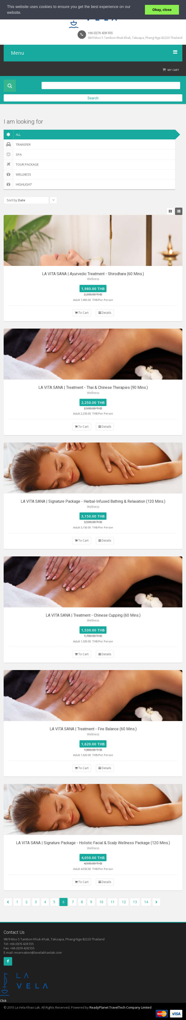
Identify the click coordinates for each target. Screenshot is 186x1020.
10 (101, 902)
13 (135, 902)
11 (113, 902)
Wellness (17, 174)
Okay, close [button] (162, 10)
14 (146, 902)
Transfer (17, 144)
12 (124, 902)
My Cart (173, 70)
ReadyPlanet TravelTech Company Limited (120, 1007)
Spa (13, 154)
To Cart (82, 313)
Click (3, 1000)
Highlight (18, 184)
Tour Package (21, 164)
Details (104, 313)
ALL (12, 134)
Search (93, 98)
